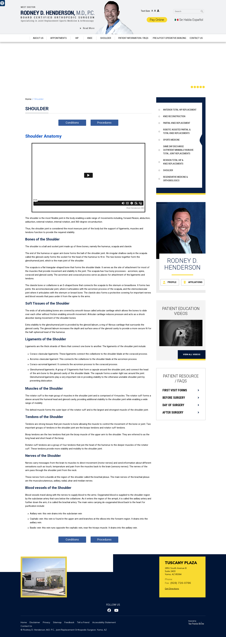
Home (25, 38)
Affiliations (195, 282)
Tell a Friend (83, 622)
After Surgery (173, 412)
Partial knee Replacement (176, 123)
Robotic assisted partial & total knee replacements (177, 131)
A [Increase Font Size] (158, 10)
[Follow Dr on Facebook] (109, 610)
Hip (77, 38)
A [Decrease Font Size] (152, 11)
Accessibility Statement (104, 622)
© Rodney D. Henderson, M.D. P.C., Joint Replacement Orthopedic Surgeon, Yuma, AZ (64, 629)
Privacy (46, 622)
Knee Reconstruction (174, 116)
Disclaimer (35, 622)
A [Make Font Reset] (155, 10)
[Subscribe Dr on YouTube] (116, 610)
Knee (89, 38)
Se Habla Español (191, 20)
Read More (89, 28)
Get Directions (172, 588)
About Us (38, 38)
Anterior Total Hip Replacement (179, 109)
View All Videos (191, 354)
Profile (172, 282)
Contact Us (196, 38)
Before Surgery (174, 397)
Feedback (69, 622)
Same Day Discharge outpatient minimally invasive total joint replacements (178, 150)
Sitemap (57, 622)
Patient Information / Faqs (133, 38)
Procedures (104, 122)
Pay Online (157, 20)
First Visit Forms (175, 390)
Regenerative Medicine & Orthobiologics (175, 179)
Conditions (72, 122)
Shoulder (105, 38)
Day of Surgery (173, 405)
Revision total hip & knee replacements (173, 162)
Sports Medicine (171, 139)
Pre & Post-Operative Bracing (169, 38)
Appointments (58, 38)
